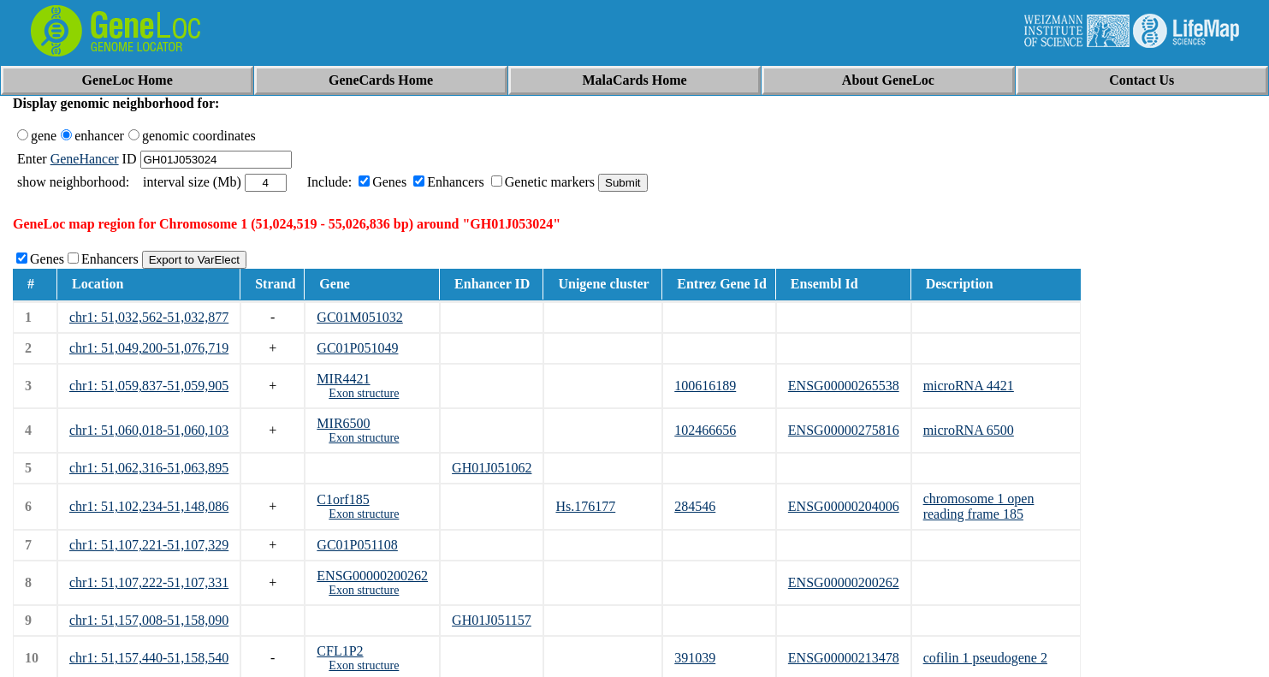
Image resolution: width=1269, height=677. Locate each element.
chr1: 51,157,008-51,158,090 (148, 620)
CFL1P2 (340, 651)
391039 (694, 657)
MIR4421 (343, 378)
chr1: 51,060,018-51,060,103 (148, 430)
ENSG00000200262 (372, 575)
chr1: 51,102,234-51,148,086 (148, 506)
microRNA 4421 (968, 385)
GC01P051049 (357, 348)
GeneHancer (84, 158)
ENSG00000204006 (843, 506)
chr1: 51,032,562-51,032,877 (148, 317)
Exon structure (364, 393)
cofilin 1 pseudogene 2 (985, 657)
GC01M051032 (359, 317)
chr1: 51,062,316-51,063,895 (148, 467)
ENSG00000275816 (843, 430)
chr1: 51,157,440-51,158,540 (148, 657)
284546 (694, 506)
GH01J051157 (491, 620)
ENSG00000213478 (843, 657)
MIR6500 (343, 423)
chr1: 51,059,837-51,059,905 (148, 385)
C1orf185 (343, 499)
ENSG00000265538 (843, 385)
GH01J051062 (491, 467)
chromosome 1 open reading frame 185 (979, 506)
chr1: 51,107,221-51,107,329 (148, 544)
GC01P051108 (357, 544)
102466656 (705, 430)
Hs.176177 (585, 506)
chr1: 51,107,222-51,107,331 (148, 582)
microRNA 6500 (968, 430)
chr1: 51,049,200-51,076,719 (148, 348)
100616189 (705, 385)
